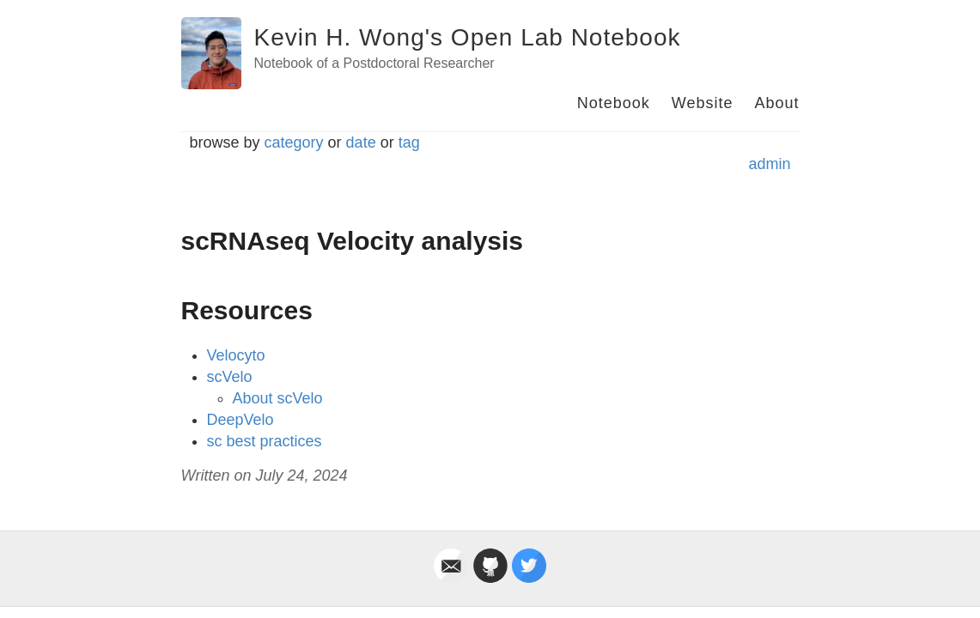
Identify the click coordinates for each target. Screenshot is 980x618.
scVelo (230, 376)
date (361, 142)
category (294, 142)
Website (702, 103)
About (776, 103)
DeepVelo (240, 419)
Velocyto (236, 355)
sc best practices (264, 441)
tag (409, 142)
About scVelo (278, 398)
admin (769, 164)
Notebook (613, 103)
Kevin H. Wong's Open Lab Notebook (467, 37)
